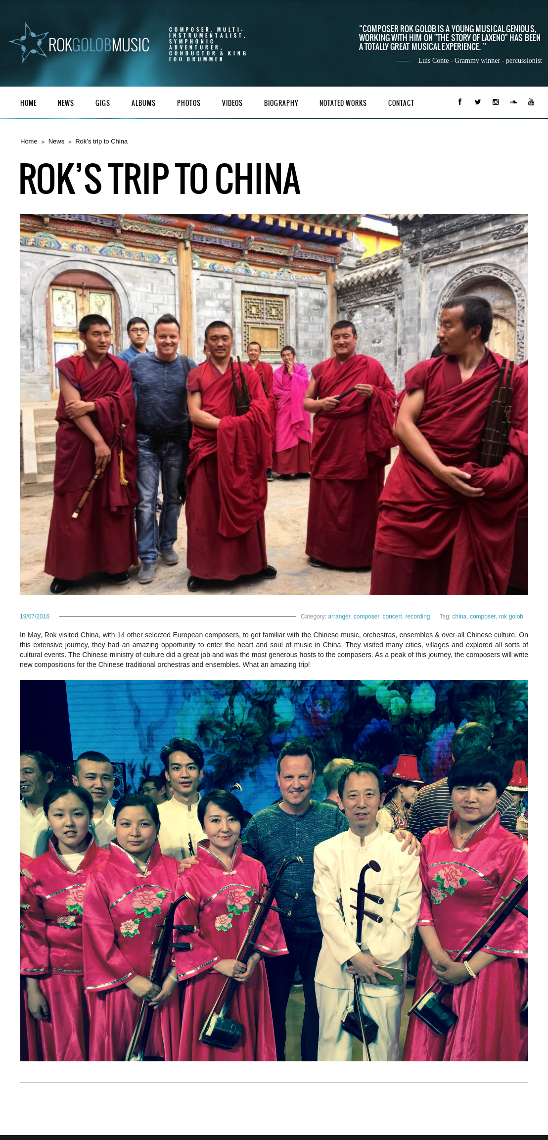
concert (392, 616)
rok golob (511, 616)
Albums (144, 103)
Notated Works (343, 103)
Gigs (102, 103)
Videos (232, 103)
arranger (339, 616)
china (460, 616)
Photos (189, 103)
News (66, 103)
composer (366, 616)
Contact (401, 103)
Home (28, 103)
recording (418, 616)
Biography (281, 103)
